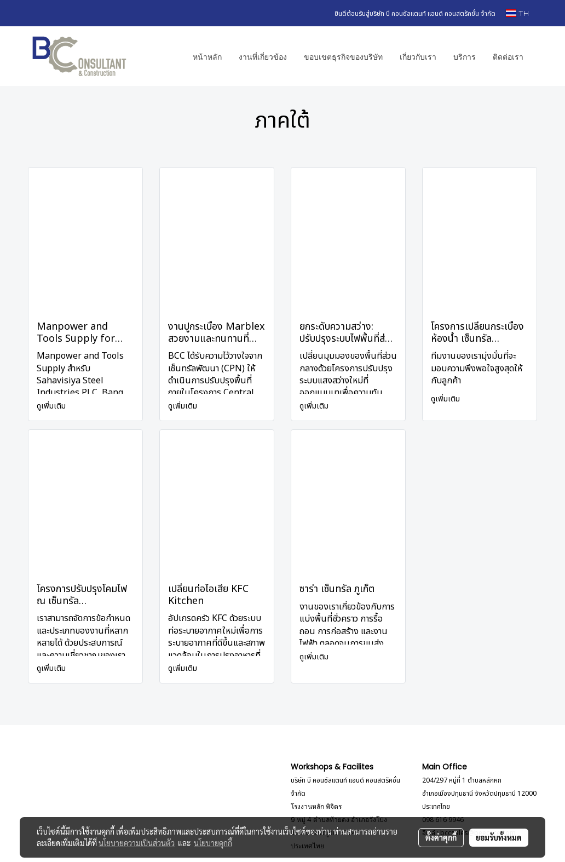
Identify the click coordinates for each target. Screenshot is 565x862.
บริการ (464, 56)
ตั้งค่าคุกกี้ (441, 837)
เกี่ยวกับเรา (418, 56)
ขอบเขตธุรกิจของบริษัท (343, 56)
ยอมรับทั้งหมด (499, 837)
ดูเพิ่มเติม (52, 406)
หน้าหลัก (207, 56)
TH (517, 13)
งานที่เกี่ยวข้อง (263, 56)
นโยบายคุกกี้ (213, 843)
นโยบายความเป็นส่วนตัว (137, 843)
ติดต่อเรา (508, 56)
